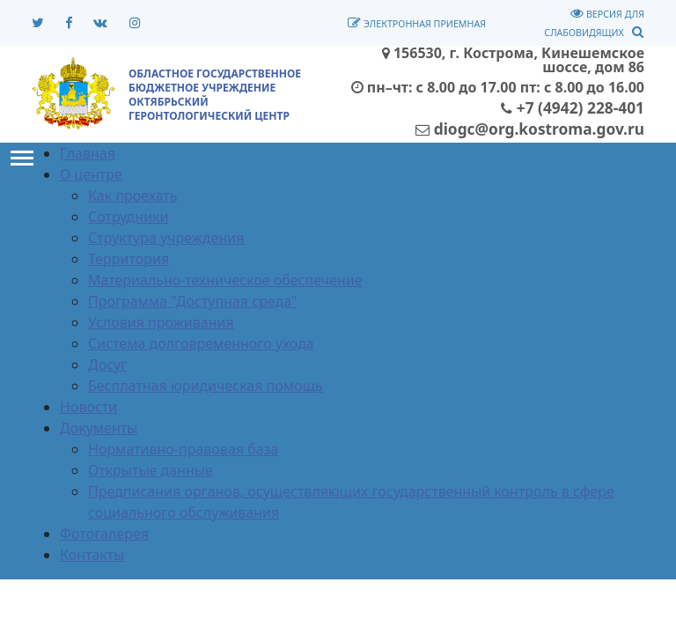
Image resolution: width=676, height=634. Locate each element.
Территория (128, 259)
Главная (87, 153)
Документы (98, 428)
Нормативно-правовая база (183, 449)
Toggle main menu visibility (22, 155)
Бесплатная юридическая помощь (205, 385)
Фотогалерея (104, 533)
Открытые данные (150, 470)
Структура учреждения (166, 237)
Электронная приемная (417, 24)
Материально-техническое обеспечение (225, 280)
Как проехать (133, 195)
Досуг (107, 364)
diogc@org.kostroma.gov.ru (529, 128)
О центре (91, 174)
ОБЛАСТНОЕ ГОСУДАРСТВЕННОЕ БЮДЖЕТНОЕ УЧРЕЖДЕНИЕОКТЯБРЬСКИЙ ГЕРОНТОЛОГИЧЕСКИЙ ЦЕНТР (215, 94)
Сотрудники (128, 216)
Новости (88, 407)
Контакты (92, 554)
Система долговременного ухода (201, 343)
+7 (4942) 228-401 (572, 107)
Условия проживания (161, 322)
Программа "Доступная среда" (193, 301)
